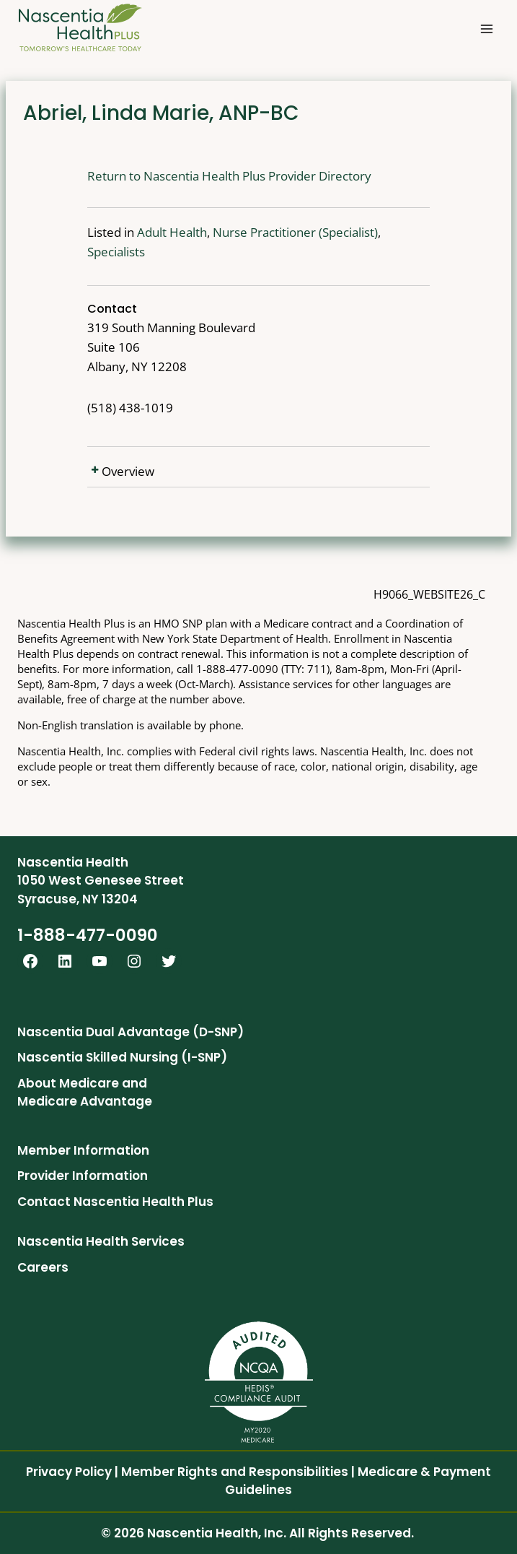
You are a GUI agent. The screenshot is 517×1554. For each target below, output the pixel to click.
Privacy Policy (69, 1471)
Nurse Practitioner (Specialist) (252, 232)
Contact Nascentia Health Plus (115, 1201)
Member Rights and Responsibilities (234, 1471)
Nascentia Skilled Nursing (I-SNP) (122, 1057)
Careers (43, 1267)
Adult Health (129, 232)
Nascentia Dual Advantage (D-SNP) (130, 1032)
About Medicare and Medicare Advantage (84, 1093)
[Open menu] (486, 28)
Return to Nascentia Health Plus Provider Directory (187, 176)
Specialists (370, 232)
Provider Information (82, 1175)
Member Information (83, 1150)
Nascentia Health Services (101, 1241)
